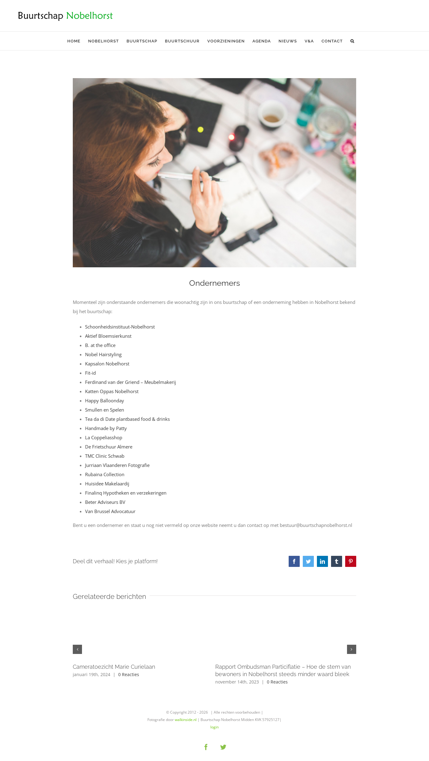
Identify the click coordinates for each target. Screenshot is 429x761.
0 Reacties (128, 674)
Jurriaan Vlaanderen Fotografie (117, 465)
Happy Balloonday (104, 400)
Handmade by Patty (106, 428)
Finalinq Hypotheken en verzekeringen (125, 493)
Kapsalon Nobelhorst (107, 364)
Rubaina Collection (105, 474)
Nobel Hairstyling (103, 354)
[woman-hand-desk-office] (214, 172)
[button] (352, 41)
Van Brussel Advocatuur (110, 511)
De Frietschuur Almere (108, 447)
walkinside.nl (186, 719)
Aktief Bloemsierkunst (108, 336)
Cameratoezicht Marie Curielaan (114, 666)
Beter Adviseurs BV (105, 502)
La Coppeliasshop (103, 437)
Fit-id (90, 373)
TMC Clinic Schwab (104, 456)
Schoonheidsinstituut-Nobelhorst (120, 327)
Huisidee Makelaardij (107, 483)
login (214, 727)
